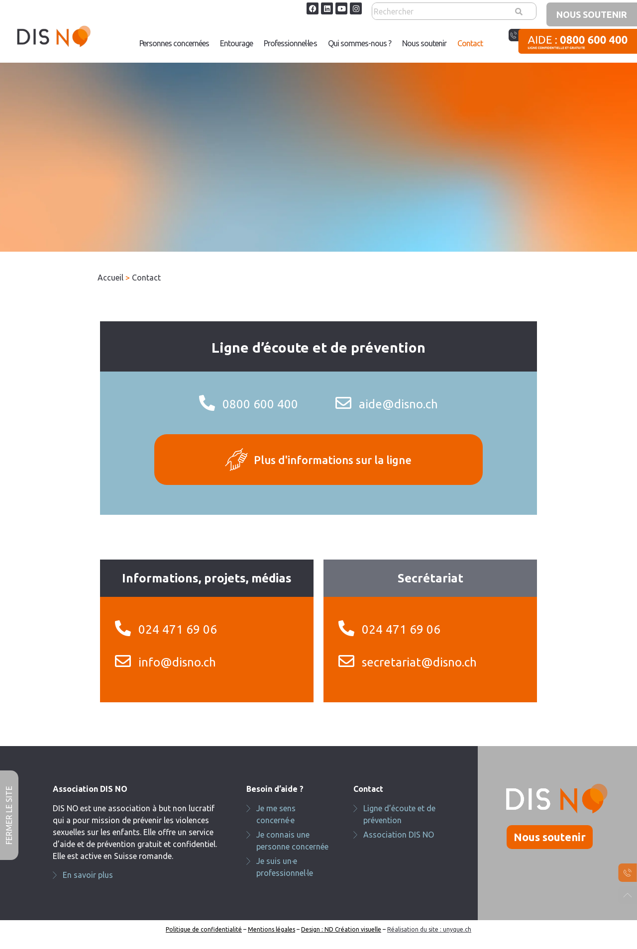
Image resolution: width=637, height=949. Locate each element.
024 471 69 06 (177, 629)
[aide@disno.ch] (343, 403)
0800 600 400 (260, 404)
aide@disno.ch (398, 404)
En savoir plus (88, 874)
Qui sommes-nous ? (359, 43)
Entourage (236, 43)
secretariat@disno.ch (419, 662)
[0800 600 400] (207, 403)
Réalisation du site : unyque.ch (429, 929)
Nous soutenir (424, 43)
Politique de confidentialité (204, 929)
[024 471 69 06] (123, 628)
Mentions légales (271, 929)
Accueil (110, 277)
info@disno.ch (177, 662)
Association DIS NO (398, 834)
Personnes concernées (174, 43)
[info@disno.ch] (123, 661)
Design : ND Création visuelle (341, 929)
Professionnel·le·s (290, 43)
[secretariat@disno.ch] (346, 661)
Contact (470, 43)
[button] (290, 43)
